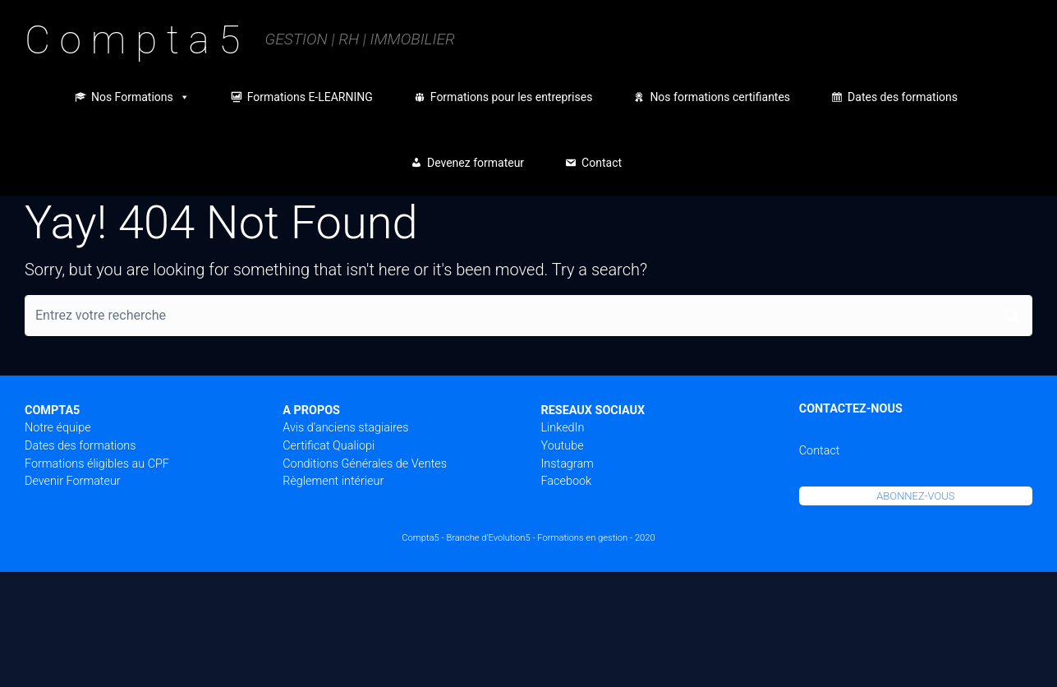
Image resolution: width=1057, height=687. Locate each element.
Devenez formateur (475, 162)
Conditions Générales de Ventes (365, 464)
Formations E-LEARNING (310, 97)
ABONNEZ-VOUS (915, 496)
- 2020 (642, 538)
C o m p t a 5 (133, 39)
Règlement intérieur (333, 481)
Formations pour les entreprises (511, 97)
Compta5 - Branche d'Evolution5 (466, 538)
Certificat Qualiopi (329, 446)
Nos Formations (140, 97)
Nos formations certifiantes (720, 97)
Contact (601, 162)
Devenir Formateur (73, 481)
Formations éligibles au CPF (97, 464)
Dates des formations (903, 97)
